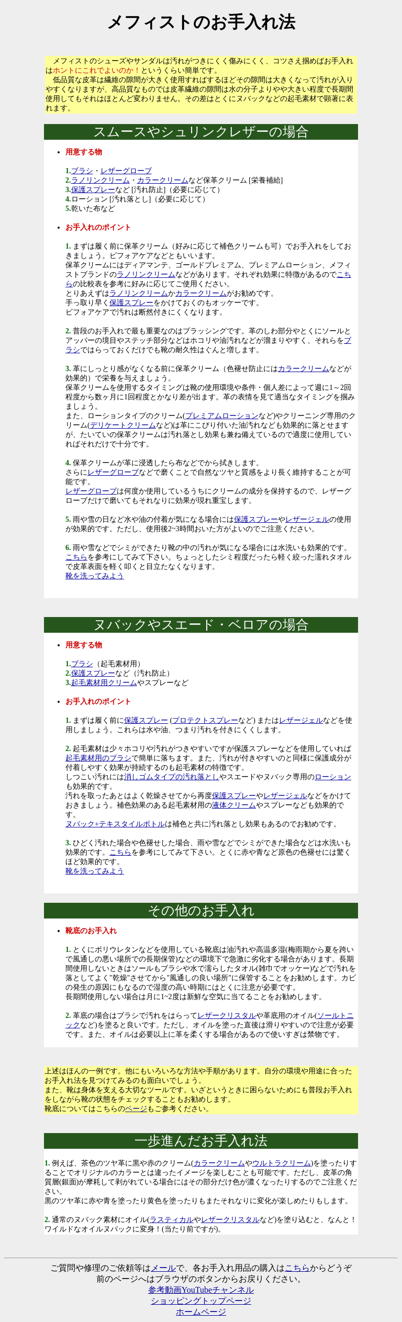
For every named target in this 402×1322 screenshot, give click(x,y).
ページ (136, 1109)
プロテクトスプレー (205, 720)
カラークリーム (162, 180)
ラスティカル (172, 1220)
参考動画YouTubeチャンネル (201, 1289)
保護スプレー (93, 190)
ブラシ (82, 171)
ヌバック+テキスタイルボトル (115, 824)
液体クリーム (234, 805)
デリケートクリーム (123, 425)
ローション (333, 777)
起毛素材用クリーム (104, 683)
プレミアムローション (222, 416)
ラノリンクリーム (100, 180)
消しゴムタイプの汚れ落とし (171, 777)
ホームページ (201, 1311)
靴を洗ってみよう (94, 576)
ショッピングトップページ (201, 1300)
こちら (76, 557)
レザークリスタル (226, 1015)
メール (163, 1267)
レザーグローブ (126, 171)
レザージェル (307, 519)
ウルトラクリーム (281, 1163)
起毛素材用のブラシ (98, 758)
